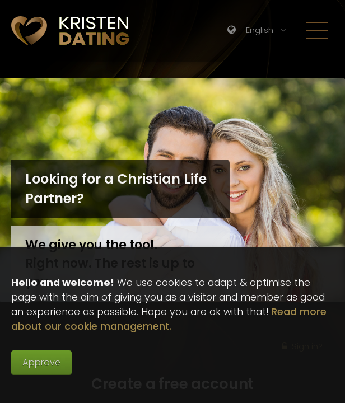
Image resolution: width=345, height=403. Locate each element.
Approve (41, 362)
